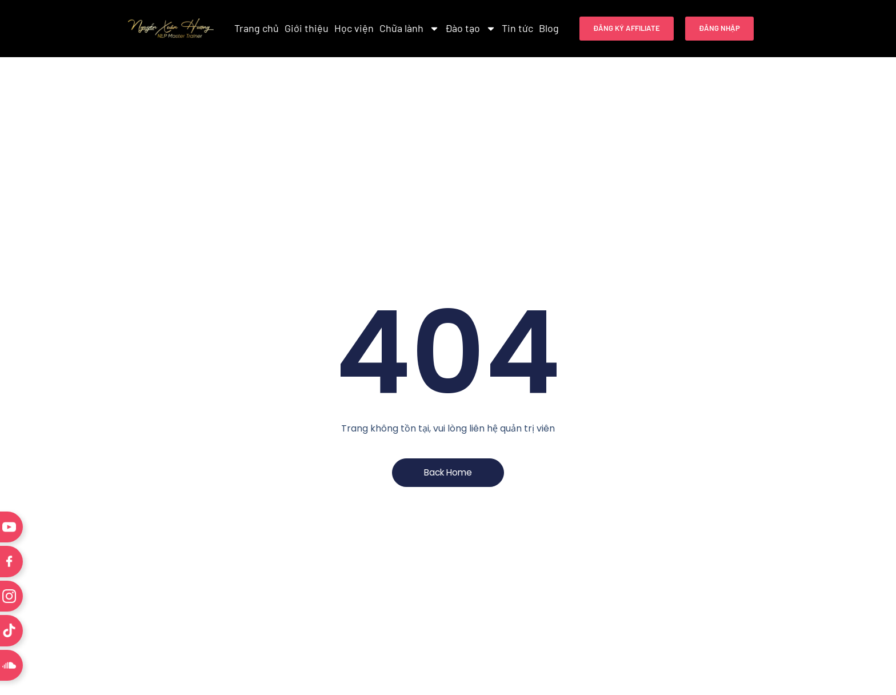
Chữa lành (409, 28)
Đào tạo (470, 28)
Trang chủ (256, 28)
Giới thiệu (307, 28)
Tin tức (517, 28)
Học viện (354, 28)
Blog (549, 28)
